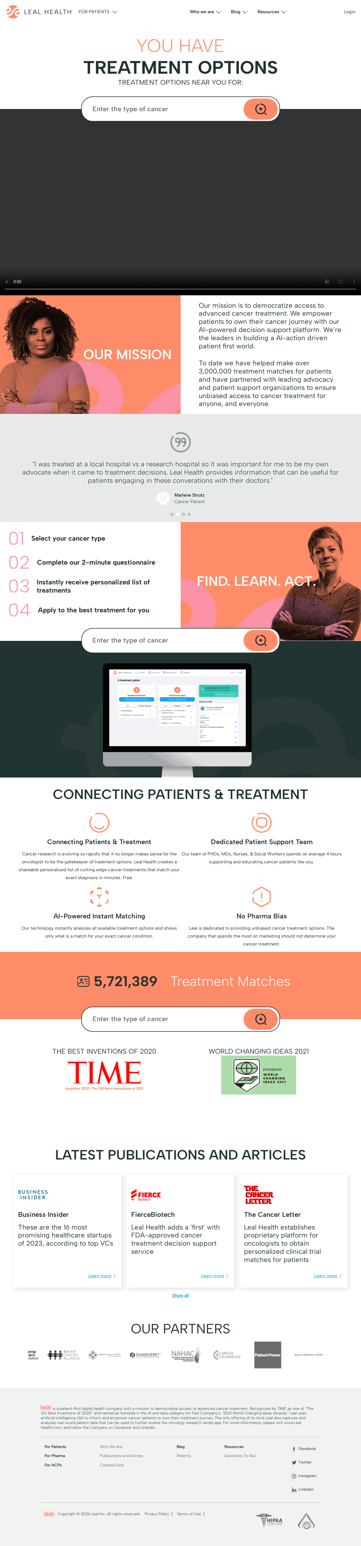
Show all (180, 1295)
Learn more (102, 1276)
